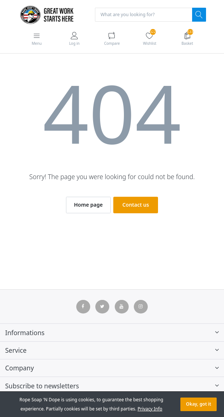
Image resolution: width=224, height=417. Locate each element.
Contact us (135, 204)
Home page (88, 204)
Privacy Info (149, 409)
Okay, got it (198, 404)
